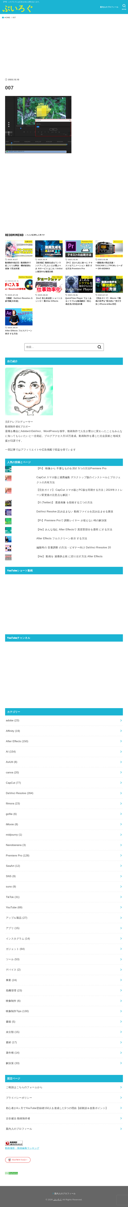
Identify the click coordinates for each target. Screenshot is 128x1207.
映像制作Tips (17, 1011)
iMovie (12, 824)
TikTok (12, 897)
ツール (12, 959)
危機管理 (14, 990)
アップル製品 (16, 917)
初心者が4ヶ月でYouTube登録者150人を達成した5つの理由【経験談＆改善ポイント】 (57, 1108)
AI (11, 751)
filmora (13, 803)
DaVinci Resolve (19, 793)
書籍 (10, 1021)
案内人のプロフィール (109, 7)
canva (12, 772)
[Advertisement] (64, 48)
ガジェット (15, 948)
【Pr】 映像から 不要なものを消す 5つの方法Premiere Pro (71, 468)
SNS (11, 876)
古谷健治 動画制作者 (18, 1118)
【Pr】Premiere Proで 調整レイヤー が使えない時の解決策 (72, 520)
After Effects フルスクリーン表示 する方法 (62, 538)
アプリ (12, 928)
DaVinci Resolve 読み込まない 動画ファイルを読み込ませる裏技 (75, 511)
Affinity (13, 730)
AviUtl (11, 761)
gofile (11, 814)
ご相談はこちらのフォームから (24, 1087)
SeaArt (13, 865)
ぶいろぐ (17, 8)
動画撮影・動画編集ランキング (22, 1148)
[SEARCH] (124, 7)
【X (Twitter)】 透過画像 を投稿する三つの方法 (65, 502)
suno (11, 886)
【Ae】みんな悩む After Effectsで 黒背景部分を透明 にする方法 (74, 529)
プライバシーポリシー (19, 1097)
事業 (11, 980)
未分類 (12, 1032)
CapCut (13, 782)
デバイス (13, 969)
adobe (12, 720)
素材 (11, 1042)
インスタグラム (18, 938)
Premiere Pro (17, 855)
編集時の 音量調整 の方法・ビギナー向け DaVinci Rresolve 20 (74, 547)
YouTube (14, 907)
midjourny (14, 834)
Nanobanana (16, 845)
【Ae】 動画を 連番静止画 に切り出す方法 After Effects (70, 556)
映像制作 (13, 1000)
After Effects (17, 741)
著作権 (12, 1052)
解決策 (12, 1063)
